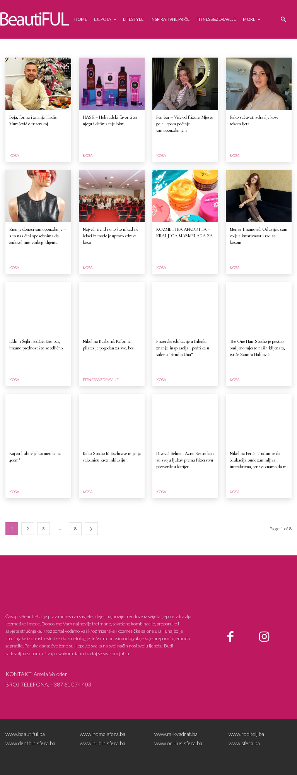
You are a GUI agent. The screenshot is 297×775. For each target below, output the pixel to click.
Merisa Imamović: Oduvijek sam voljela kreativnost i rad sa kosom (258, 236)
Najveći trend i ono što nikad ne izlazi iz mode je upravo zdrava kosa (110, 236)
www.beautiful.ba (25, 734)
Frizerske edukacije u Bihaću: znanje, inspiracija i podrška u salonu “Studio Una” (182, 348)
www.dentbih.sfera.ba (30, 743)
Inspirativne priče (140, 48)
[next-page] (91, 528)
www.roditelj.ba (246, 734)
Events (65, 48)
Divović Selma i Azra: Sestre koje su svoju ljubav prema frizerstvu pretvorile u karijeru (185, 460)
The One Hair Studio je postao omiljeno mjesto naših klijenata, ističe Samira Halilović (257, 348)
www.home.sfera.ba (102, 734)
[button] (283, 19)
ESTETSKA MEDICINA (29, 48)
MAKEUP (241, 48)
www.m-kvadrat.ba (176, 734)
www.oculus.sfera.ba (178, 743)
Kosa (171, 48)
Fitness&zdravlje (97, 48)
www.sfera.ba (244, 743)
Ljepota (217, 48)
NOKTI (264, 48)
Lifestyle (193, 48)
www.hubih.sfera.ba (102, 743)
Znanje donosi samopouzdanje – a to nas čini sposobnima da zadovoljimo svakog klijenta (37, 236)
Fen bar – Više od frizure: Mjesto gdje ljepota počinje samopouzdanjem (184, 123)
